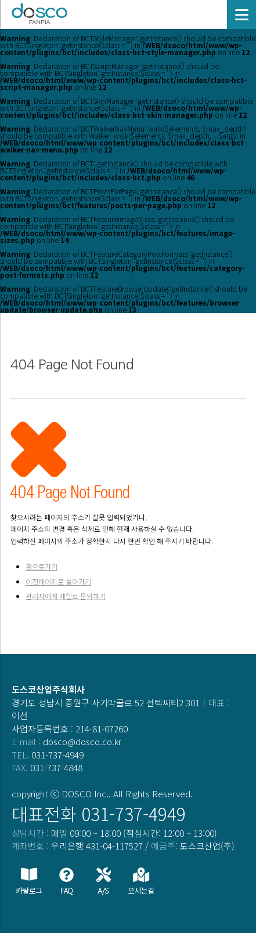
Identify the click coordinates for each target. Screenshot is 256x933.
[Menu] (241, 14)
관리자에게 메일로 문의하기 (66, 596)
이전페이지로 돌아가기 (58, 581)
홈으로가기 (41, 566)
